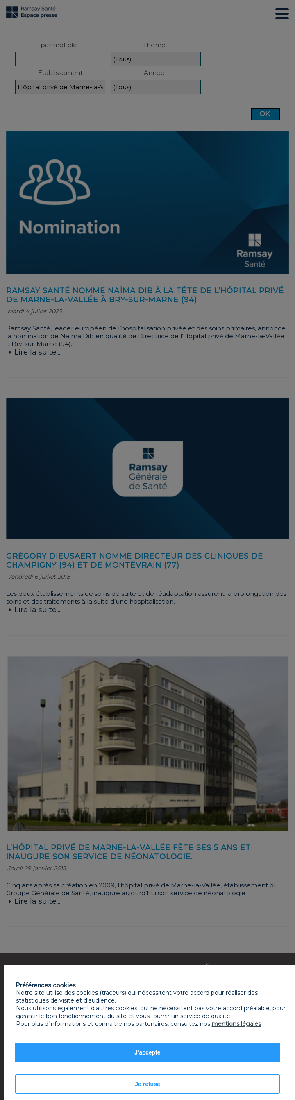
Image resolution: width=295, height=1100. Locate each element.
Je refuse (147, 1084)
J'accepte (147, 1052)
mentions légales (236, 1024)
